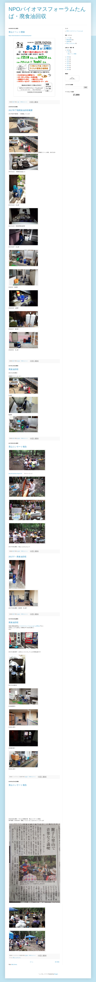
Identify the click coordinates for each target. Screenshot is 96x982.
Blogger (56, 974)
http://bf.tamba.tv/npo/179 (15, 473)
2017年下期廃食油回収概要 (21, 110)
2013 (68, 65)
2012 (68, 67)
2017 (68, 59)
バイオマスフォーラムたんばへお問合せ (29, 626)
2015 (68, 63)
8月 (69, 52)
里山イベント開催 (17, 32)
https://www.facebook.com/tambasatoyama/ (20, 35)
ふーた (68, 37)
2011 (68, 69)
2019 (68, 50)
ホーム (31, 962)
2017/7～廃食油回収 (17, 557)
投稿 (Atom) (14, 964)
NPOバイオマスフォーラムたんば (74, 31)
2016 (68, 61)
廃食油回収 (13, 369)
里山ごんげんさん (17, 957)
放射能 (68, 41)
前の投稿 (57, 962)
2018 (68, 57)
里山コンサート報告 (18, 447)
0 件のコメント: (24, 101)
